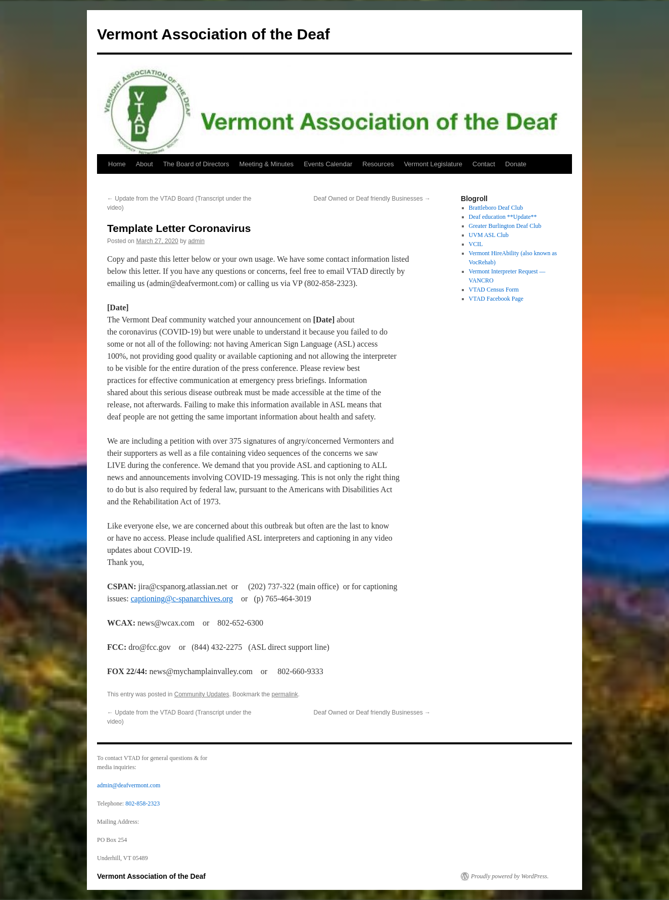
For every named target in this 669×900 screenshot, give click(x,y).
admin (196, 241)
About (144, 164)
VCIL (476, 244)
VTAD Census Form (494, 289)
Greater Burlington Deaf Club (505, 225)
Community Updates (201, 694)
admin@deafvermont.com (128, 785)
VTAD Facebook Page (496, 298)
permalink (285, 694)
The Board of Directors (196, 164)
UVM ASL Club (489, 235)
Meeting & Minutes (266, 164)
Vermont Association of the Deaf (213, 34)
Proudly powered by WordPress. (510, 876)
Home (117, 164)
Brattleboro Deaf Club (496, 207)
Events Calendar (328, 164)
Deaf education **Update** (503, 216)
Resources (378, 164)
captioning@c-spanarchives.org (182, 598)
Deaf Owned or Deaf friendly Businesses (372, 198)
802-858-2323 (142, 803)
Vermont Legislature (433, 164)
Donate (516, 164)
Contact (483, 164)
